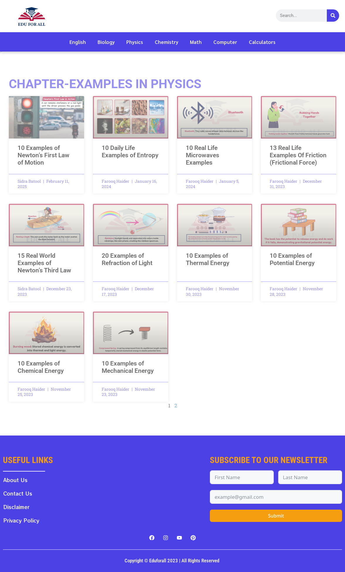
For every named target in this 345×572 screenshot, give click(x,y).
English (77, 42)
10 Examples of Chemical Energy (41, 367)
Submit (276, 516)
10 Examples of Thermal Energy (207, 259)
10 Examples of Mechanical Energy (128, 367)
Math (196, 42)
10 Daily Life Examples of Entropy (130, 151)
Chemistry (166, 42)
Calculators (262, 42)
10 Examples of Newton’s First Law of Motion (43, 155)
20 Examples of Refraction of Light (127, 259)
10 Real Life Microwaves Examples (202, 155)
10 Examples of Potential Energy (292, 259)
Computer (225, 42)
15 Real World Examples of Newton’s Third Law (44, 263)
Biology (106, 42)
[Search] (333, 15)
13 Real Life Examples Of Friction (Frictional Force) (298, 155)
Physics (134, 42)
